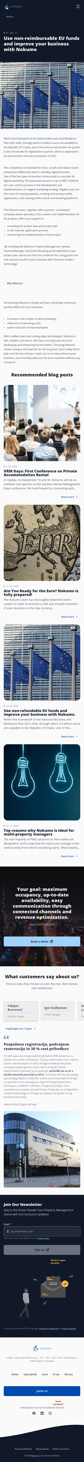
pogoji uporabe (69, 1328)
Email (7, 1224)
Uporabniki (30, 1374)
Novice (9, 16)
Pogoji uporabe (42, 1449)
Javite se (49, 1392)
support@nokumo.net (26, 1357)
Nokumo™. (35, 1455)
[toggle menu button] (77, 6)
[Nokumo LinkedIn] (42, 1413)
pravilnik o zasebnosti (48, 1328)
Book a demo (42, 941)
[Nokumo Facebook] (34, 1413)
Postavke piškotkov (23, 1449)
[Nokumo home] (42, 1348)
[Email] (42, 1231)
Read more (69, 497)
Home (15, 1374)
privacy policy (43, 1238)
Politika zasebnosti (61, 1449)
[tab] (21, 1011)
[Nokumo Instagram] (50, 1413)
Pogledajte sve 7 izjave (21, 1028)
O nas (56, 1374)
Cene (45, 1374)
